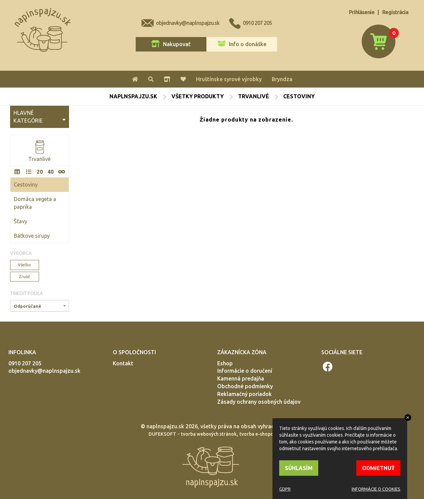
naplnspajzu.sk (133, 96)
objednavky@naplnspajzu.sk (188, 23)
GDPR (285, 489)
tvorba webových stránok (209, 434)
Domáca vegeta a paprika (35, 203)
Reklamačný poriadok (244, 394)
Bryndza (282, 79)
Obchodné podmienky (245, 386)
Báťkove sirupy (32, 236)
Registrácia (395, 12)
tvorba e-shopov (257, 434)
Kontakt (123, 363)
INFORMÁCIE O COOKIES (376, 489)
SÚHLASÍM (299, 468)
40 (50, 172)
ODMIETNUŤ (378, 468)
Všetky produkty (197, 96)
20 (40, 172)
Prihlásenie (361, 12)
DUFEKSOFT (162, 434)
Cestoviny (26, 184)
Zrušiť (24, 276)
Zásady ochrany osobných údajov (258, 402)
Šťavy (20, 221)
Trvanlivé (253, 96)
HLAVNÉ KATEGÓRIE (39, 117)
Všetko (24, 265)
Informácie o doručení (244, 371)
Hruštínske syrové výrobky (229, 79)
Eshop (225, 363)
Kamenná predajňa (240, 378)
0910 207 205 (257, 23)
